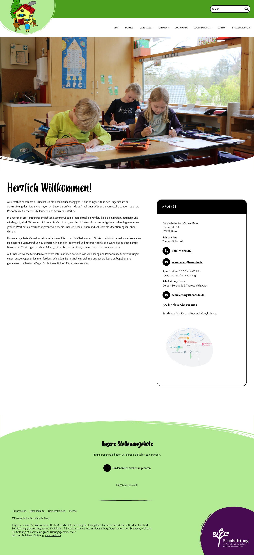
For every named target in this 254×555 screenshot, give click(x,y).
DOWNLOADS (181, 27)
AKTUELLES (146, 27)
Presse (73, 511)
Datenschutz (37, 511)
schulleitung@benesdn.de (183, 295)
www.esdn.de (53, 535)
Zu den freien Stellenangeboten (132, 468)
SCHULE (129, 27)
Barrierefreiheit (56, 511)
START (116, 27)
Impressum (19, 511)
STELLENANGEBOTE (241, 27)
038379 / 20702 (177, 251)
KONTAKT (222, 27)
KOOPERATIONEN (202, 27)
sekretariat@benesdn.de (183, 262)
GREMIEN (163, 27)
